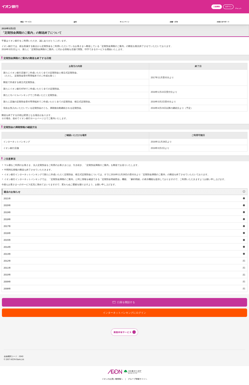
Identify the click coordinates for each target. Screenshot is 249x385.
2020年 (7, 205)
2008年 (7, 288)
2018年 (7, 219)
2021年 (7, 198)
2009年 (7, 281)
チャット (238, 8)
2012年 (7, 261)
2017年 (7, 226)
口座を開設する (126, 302)
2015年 (7, 240)
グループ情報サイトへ (137, 379)
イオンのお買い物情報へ (112, 379)
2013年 (7, 254)
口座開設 (216, 6)
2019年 (7, 212)
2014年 (7, 247)
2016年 (7, 233)
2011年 (7, 268)
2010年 (7, 274)
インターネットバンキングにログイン (124, 312)
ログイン (228, 6)
